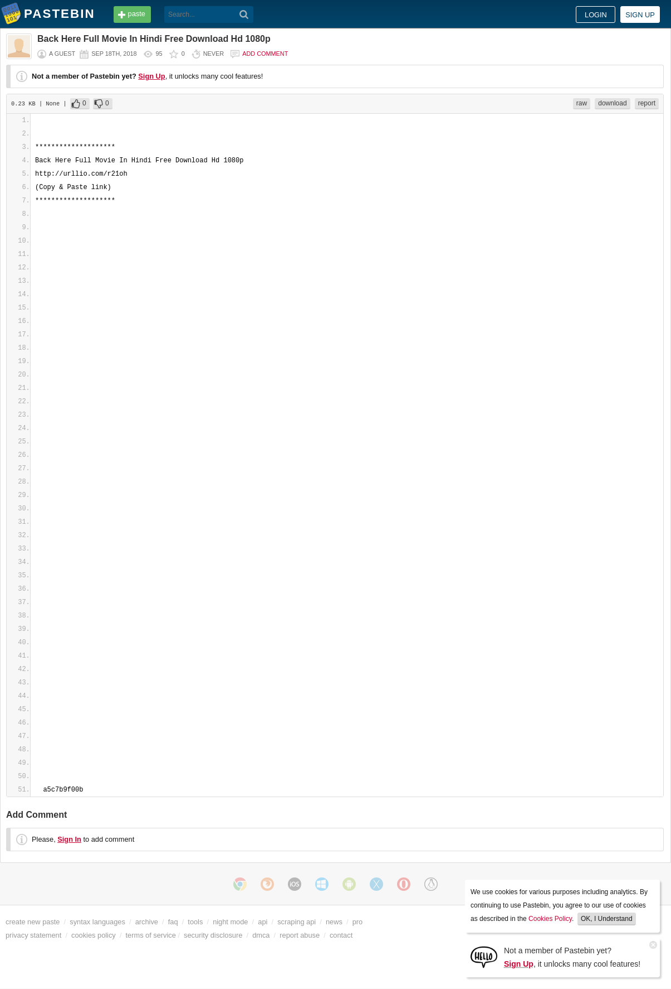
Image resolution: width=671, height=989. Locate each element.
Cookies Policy (550, 919)
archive (146, 922)
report (646, 103)
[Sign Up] (484, 956)
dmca (261, 935)
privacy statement (33, 935)
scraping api (296, 922)
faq (173, 922)
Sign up (640, 15)
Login (596, 15)
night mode (230, 922)
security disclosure (213, 935)
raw (581, 103)
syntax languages (97, 922)
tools (195, 922)
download (612, 103)
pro (357, 922)
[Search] (244, 14)
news (334, 922)
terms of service (151, 935)
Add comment (265, 53)
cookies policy (93, 935)
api (262, 922)
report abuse (300, 935)
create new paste (33, 922)
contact (341, 935)
